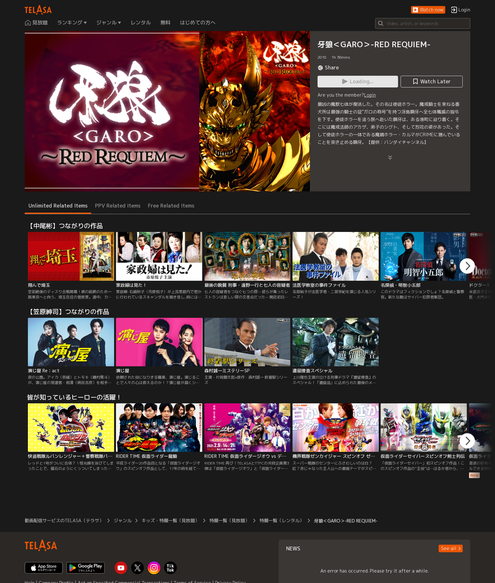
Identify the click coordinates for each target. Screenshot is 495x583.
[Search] (422, 23)
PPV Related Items (117, 205)
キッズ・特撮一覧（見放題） (170, 520)
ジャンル (123, 520)
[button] (428, 10)
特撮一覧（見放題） (229, 520)
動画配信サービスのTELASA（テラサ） (64, 520)
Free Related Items (171, 205)
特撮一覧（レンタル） (282, 520)
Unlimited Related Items (58, 205)
